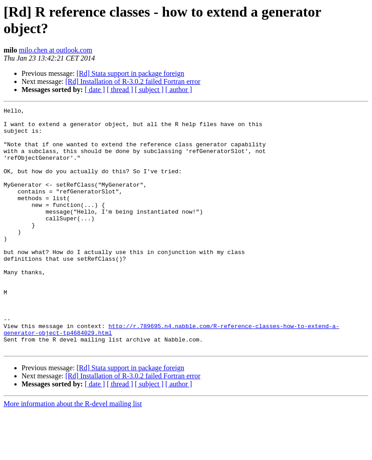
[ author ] (178, 89)
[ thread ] (120, 89)
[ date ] (95, 89)
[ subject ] (149, 89)
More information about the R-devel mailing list (73, 452)
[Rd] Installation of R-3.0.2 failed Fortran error (132, 81)
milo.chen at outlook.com (55, 50)
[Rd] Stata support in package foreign (130, 73)
